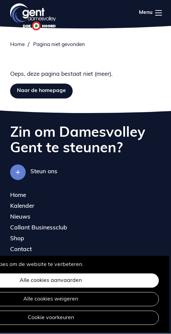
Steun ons (43, 172)
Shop (17, 239)
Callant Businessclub (38, 228)
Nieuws (20, 217)
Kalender (22, 206)
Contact (21, 249)
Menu (158, 13)
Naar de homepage (41, 90)
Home (17, 44)
